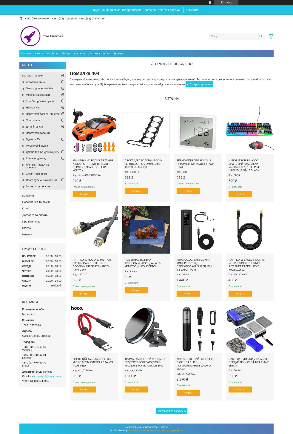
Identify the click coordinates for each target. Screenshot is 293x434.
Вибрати (192, 10)
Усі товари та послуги (170, 411)
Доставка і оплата (99, 53)
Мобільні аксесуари (38, 94)
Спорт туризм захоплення (41, 180)
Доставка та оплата (35, 215)
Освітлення (33, 120)
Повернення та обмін (36, 201)
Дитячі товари (34, 126)
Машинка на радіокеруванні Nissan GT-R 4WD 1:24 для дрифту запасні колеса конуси (93, 165)
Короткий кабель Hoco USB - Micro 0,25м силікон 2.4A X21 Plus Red (93, 362)
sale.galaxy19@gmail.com (45, 376)
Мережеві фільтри (37, 145)
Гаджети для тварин (38, 186)
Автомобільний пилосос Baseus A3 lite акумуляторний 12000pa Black (195, 364)
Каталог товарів (44, 53)
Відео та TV (33, 139)
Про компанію (31, 221)
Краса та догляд (36, 158)
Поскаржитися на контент (140, 430)
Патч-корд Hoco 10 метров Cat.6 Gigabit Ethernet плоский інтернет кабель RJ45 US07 (92, 264)
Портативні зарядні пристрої (43, 113)
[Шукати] (261, 36)
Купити (84, 194)
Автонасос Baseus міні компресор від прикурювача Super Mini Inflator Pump (194, 264)
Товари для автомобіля (40, 88)
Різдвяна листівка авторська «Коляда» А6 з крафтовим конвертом (143, 263)
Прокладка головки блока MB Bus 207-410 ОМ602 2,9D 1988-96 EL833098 (144, 163)
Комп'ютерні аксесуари (40, 101)
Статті (26, 208)
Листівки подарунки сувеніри (38, 166)
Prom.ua (164, 427)
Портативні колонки (38, 132)
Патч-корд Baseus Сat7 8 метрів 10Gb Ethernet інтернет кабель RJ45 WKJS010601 (246, 264)
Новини (118, 53)
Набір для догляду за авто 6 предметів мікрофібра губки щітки (249, 362)
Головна (26, 53)
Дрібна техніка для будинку (42, 152)
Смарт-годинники (201, 84)
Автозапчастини (35, 82)
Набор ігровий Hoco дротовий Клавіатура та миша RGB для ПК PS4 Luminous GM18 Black (246, 165)
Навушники (33, 107)
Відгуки (65, 53)
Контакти (79, 53)
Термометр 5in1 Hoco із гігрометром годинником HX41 (195, 163)
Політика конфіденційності (169, 430)
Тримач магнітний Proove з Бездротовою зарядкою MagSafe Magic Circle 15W (145, 362)
